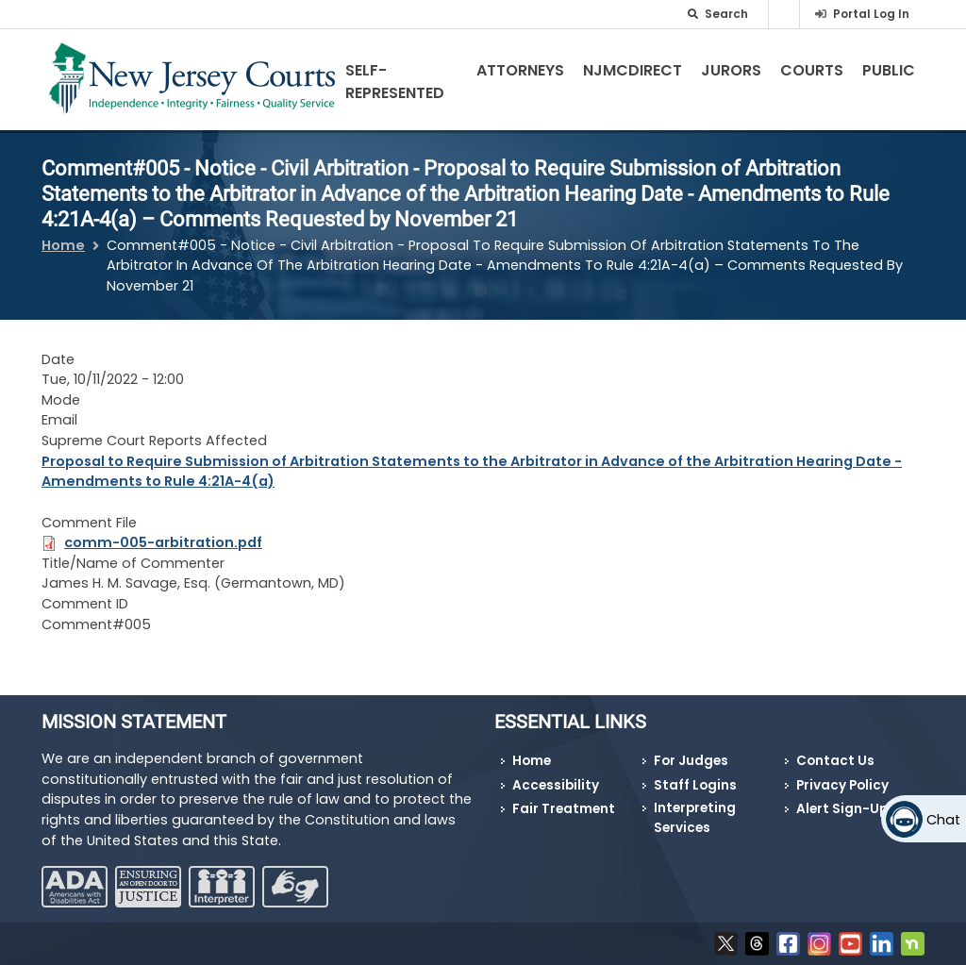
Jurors (731, 70)
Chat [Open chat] (943, 819)
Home (63, 245)
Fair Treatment (563, 809)
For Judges (691, 761)
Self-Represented (394, 81)
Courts (811, 70)
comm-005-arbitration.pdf (163, 542)
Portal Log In (871, 14)
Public (888, 70)
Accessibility (555, 785)
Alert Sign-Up (842, 809)
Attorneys (520, 70)
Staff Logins (695, 785)
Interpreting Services (695, 817)
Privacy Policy (842, 785)
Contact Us (835, 761)
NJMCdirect (632, 70)
